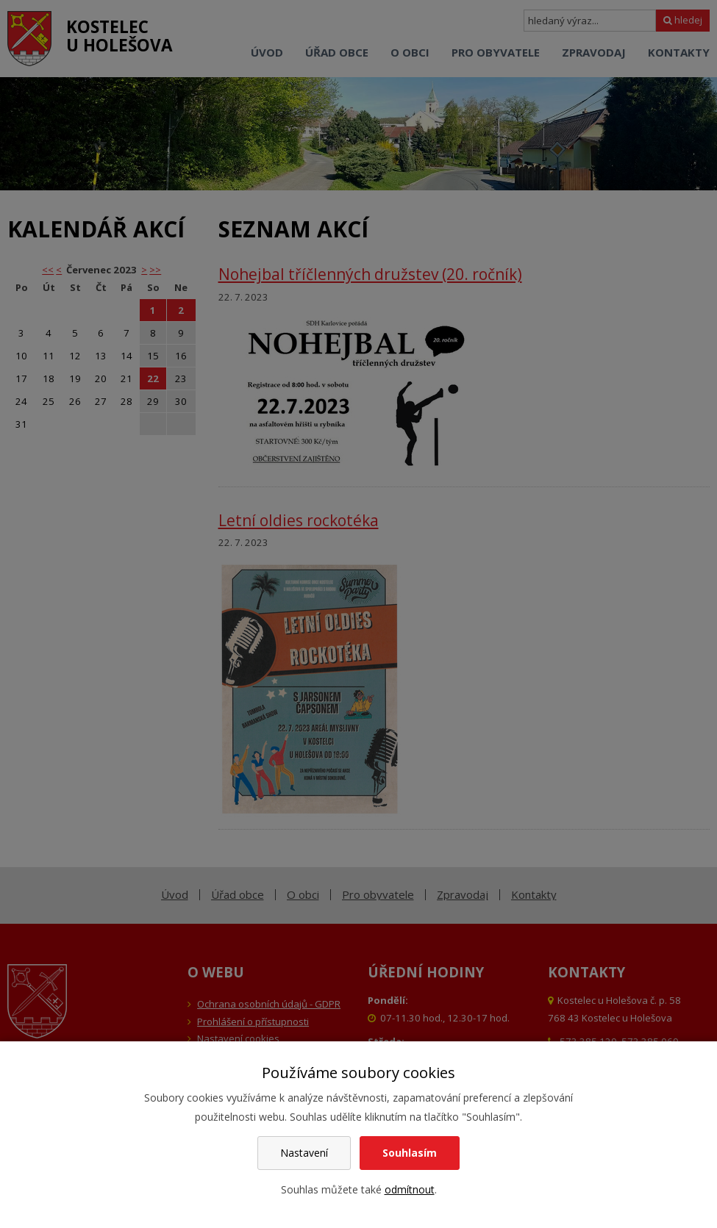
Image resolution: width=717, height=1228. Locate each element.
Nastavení (304, 1153)
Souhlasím (409, 1153)
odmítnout (410, 1189)
